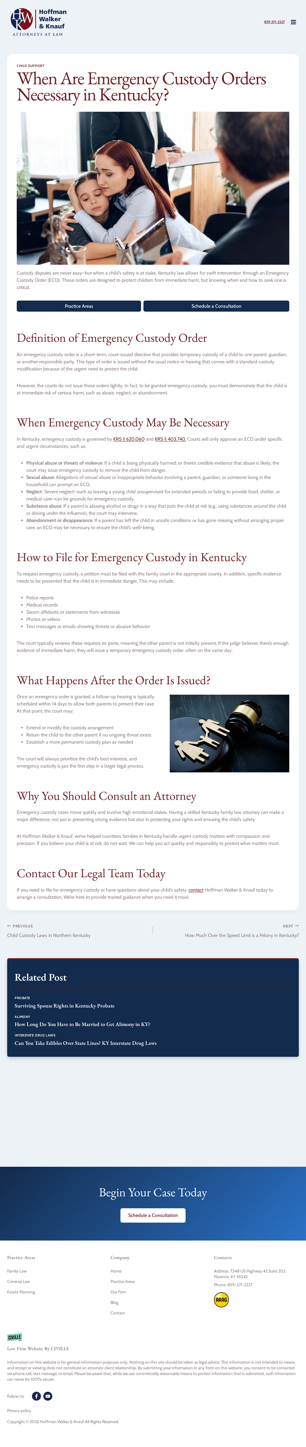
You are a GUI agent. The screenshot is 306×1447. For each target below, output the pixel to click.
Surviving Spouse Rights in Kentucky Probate (64, 1005)
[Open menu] (293, 22)
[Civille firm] (153, 1345)
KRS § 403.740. (170, 439)
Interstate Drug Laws (35, 1035)
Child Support (30, 66)
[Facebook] (36, 1396)
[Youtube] (47, 1396)
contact (196, 890)
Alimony (22, 1017)
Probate (22, 998)
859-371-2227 (269, 22)
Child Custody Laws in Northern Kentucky (77, 930)
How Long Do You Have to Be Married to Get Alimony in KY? (82, 1024)
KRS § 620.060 (129, 439)
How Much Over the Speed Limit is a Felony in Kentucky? (228, 930)
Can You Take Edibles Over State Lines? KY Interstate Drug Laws (86, 1042)
